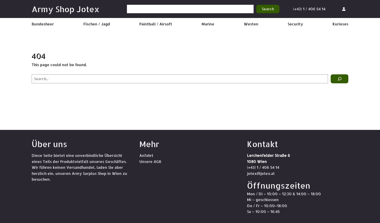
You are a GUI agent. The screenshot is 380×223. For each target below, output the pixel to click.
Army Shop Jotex (65, 9)
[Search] (339, 78)
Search (268, 9)
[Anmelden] (343, 8)
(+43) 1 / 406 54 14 (309, 9)
